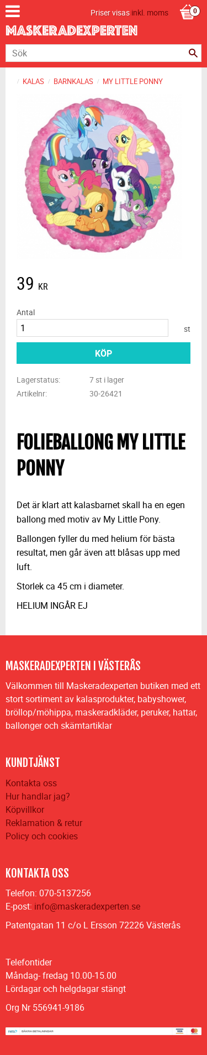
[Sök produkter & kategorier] (103, 53)
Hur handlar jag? (38, 796)
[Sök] (193, 53)
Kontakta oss (31, 783)
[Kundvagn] (187, 0)
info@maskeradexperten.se (87, 906)
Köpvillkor (25, 809)
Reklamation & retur (44, 823)
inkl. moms (149, 12)
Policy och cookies (42, 836)
